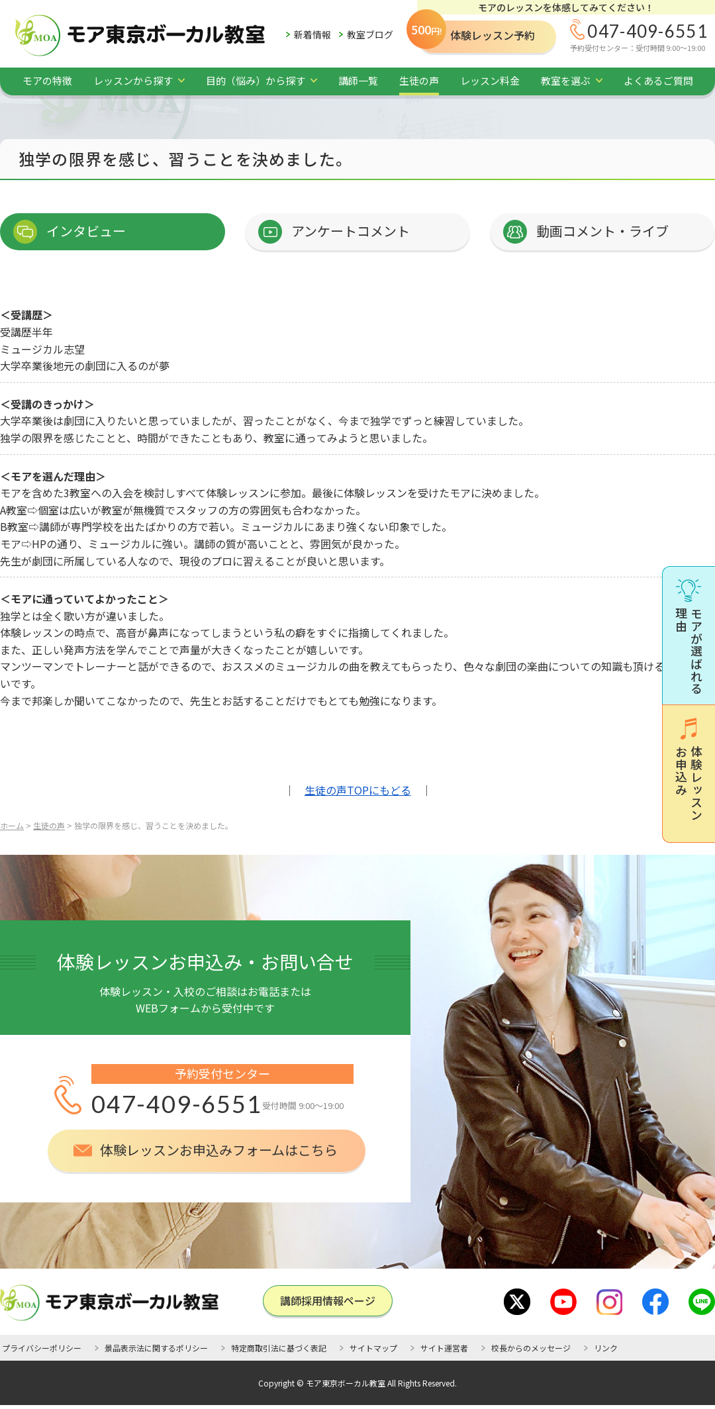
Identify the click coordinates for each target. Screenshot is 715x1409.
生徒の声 (419, 80)
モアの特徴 (47, 80)
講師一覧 (358, 80)
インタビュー (86, 230)
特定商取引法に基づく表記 (278, 1347)
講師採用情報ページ (327, 1300)
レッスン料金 (490, 80)
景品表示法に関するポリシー (156, 1347)
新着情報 (312, 34)
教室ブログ (370, 34)
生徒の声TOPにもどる (358, 790)
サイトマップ (373, 1347)
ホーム (12, 825)
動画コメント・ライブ (602, 230)
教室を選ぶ (566, 80)
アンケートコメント (350, 230)
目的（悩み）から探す (255, 80)
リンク (606, 1347)
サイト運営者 (444, 1347)
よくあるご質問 (658, 80)
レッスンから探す (133, 80)
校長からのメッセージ (531, 1347)
